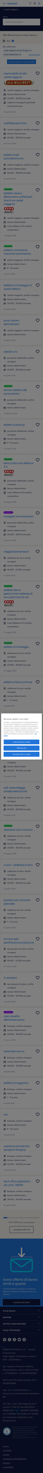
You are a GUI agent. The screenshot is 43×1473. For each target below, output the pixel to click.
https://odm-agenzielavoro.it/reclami (24, 1437)
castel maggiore (11, 9)
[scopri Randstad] (21, 1330)
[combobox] (21, 22)
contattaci (7, 1450)
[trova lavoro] (21, 1310)
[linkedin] (4, 1339)
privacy (6, 1446)
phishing (6, 1463)
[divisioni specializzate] (21, 1323)
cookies (6, 1454)
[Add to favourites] (37, 73)
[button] (30, 50)
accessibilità (8, 1467)
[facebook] (14, 1339)
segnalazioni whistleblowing (15, 1459)
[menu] (39, 3)
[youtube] (19, 1339)
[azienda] (21, 1317)
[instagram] (24, 1339)
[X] (9, 1339)
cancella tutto (34, 54)
